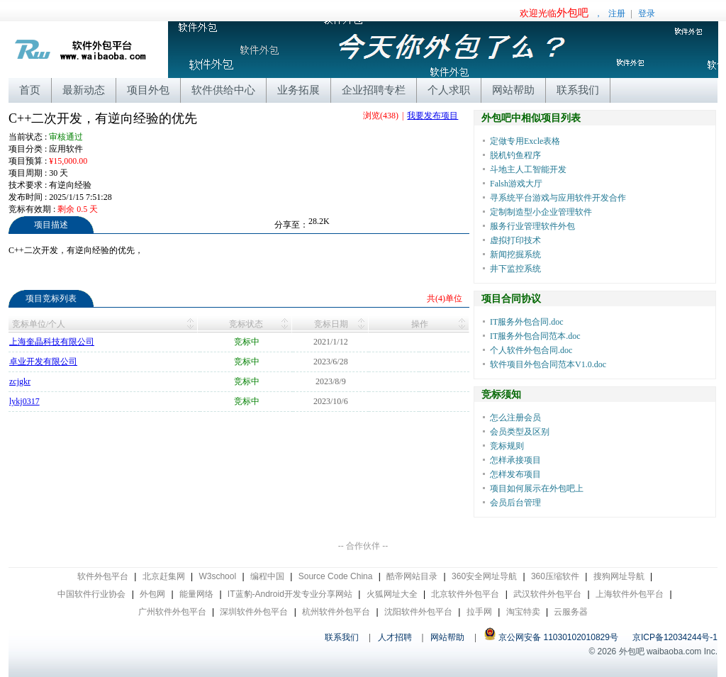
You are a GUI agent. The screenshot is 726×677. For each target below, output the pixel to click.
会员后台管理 (515, 503)
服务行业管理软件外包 (532, 226)
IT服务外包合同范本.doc (535, 336)
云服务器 (571, 612)
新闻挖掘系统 (515, 254)
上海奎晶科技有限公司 (51, 342)
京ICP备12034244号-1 (674, 637)
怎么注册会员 (515, 418)
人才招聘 (395, 637)
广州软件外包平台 (172, 612)
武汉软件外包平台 (547, 594)
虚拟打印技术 (515, 240)
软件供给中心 (223, 90)
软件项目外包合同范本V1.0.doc (548, 364)
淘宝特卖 (523, 612)
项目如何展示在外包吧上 (536, 488)
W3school (217, 576)
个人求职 (449, 90)
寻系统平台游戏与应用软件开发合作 (558, 198)
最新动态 (83, 90)
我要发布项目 (432, 116)
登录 (646, 13)
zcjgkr (19, 381)
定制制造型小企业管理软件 (541, 212)
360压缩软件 (555, 576)
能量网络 (196, 594)
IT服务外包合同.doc (527, 322)
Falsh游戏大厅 (516, 184)
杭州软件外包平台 (336, 612)
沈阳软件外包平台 (418, 612)
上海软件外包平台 (630, 594)
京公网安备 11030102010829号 (551, 637)
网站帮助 (513, 90)
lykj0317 (24, 401)
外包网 (152, 594)
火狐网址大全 (392, 594)
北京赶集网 (164, 576)
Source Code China (335, 576)
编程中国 (267, 576)
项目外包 (148, 90)
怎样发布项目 (515, 474)
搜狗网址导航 (618, 576)
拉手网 (479, 612)
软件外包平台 (102, 576)
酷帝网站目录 (411, 576)
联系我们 (578, 90)
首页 (29, 90)
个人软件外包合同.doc (531, 350)
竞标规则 (507, 446)
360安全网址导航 (484, 576)
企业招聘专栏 (374, 90)
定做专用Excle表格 (525, 141)
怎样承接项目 (515, 460)
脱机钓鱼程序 (515, 155)
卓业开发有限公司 (43, 362)
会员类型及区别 (519, 432)
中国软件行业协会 (91, 594)
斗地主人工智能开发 (528, 169)
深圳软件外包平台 (254, 612)
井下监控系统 (515, 269)
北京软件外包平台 (465, 594)
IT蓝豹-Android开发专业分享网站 (290, 594)
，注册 (572, 13)
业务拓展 (298, 90)
